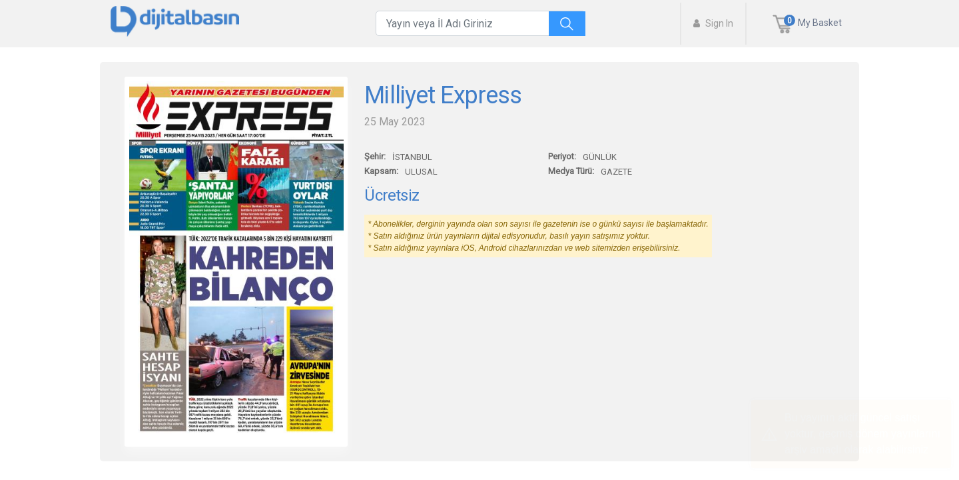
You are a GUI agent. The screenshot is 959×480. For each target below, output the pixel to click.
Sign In (713, 23)
